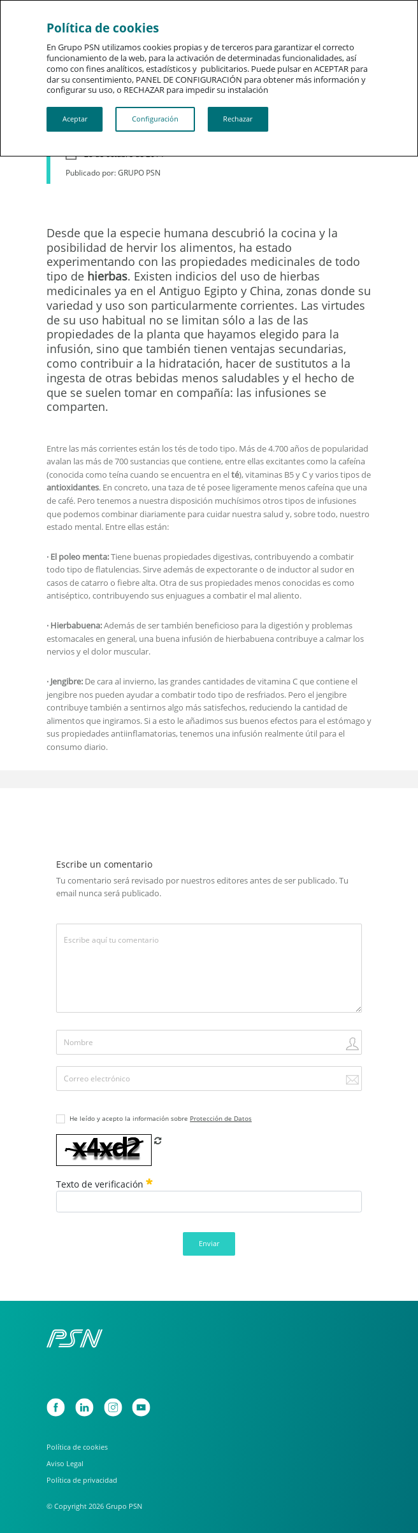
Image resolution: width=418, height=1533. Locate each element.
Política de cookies (77, 1447)
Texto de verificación (104, 1184)
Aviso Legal (65, 1463)
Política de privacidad (82, 1480)
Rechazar (237, 118)
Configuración (155, 118)
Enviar (209, 1243)
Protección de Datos (221, 1118)
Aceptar (74, 118)
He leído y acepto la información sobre (160, 1118)
